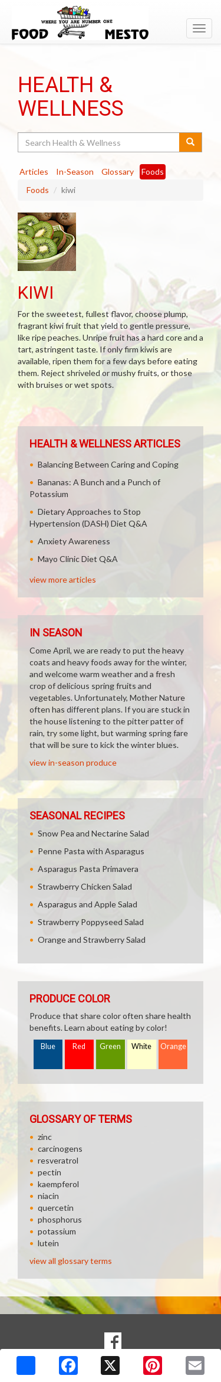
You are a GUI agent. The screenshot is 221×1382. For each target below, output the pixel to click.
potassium (57, 1231)
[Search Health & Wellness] (99, 142)
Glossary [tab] (117, 171)
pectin (49, 1172)
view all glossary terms (70, 1261)
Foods (38, 190)
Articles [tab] (33, 171)
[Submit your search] (190, 142)
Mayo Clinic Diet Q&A (78, 559)
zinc (45, 1137)
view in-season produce (73, 762)
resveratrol (58, 1160)
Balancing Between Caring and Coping (108, 464)
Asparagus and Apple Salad (87, 904)
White (141, 1046)
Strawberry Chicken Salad (85, 886)
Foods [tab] (152, 171)
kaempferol (58, 1184)
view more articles (62, 579)
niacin (48, 1196)
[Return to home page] (110, 23)
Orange (173, 1046)
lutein (48, 1243)
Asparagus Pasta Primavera (88, 869)
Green (110, 1046)
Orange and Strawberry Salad (92, 940)
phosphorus (60, 1219)
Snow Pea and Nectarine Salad (93, 833)
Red (78, 1046)
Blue (48, 1046)
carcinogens (60, 1149)
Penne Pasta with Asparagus (91, 851)
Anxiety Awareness (74, 541)
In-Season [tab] (75, 171)
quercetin (56, 1208)
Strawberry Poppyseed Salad (91, 922)
